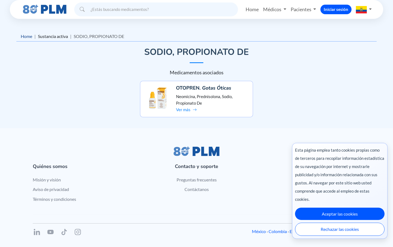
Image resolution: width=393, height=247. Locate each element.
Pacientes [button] (301, 9)
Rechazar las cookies (340, 229)
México (259, 231)
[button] (364, 9)
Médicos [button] (272, 9)
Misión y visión (47, 179)
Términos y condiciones (54, 199)
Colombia (278, 231)
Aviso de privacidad (51, 189)
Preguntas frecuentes (197, 179)
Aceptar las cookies (340, 213)
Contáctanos (196, 189)
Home (252, 9)
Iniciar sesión (336, 9)
